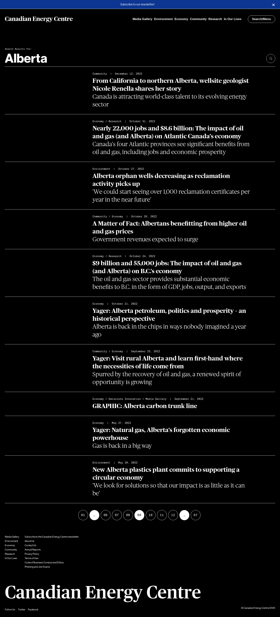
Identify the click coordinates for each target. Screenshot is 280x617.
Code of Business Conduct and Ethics (44, 562)
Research (215, 19)
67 (196, 515)
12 (173, 515)
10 (150, 515)
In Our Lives (232, 19)
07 (117, 515)
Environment (163, 19)
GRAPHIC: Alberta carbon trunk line (144, 406)
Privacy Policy (32, 554)
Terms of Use (31, 558)
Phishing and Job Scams (37, 566)
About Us (29, 541)
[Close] (273, 4)
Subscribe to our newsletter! (137, 4)
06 (106, 515)
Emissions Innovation (125, 399)
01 (83, 515)
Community (198, 19)
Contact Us (30, 545)
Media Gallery (142, 19)
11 (162, 515)
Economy (181, 19)
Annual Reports (33, 549)
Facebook (33, 609)
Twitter (21, 609)
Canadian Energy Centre (39, 19)
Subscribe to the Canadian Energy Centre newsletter (52, 536)
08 (128, 515)
